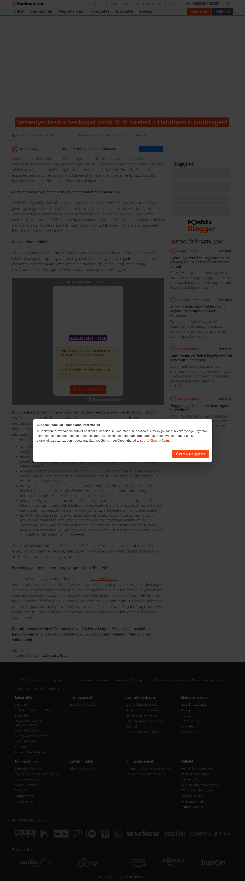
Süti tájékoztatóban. (155, 440)
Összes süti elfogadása (190, 454)
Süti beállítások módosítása (147, 454)
